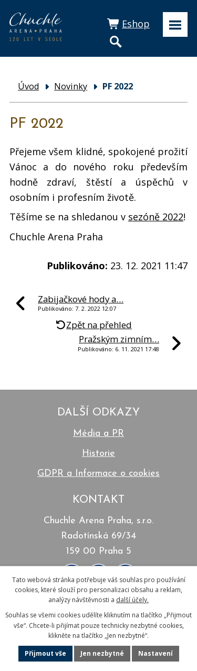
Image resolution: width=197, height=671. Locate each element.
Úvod (28, 86)
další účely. (132, 599)
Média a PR (98, 434)
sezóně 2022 (155, 216)
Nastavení (155, 653)
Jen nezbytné (102, 653)
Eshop (136, 23)
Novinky (70, 86)
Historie (98, 454)
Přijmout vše (45, 653)
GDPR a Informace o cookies (98, 474)
